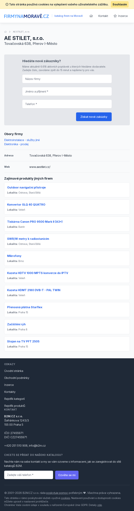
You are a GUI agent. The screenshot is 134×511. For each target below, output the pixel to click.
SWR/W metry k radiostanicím (28, 238)
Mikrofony (14, 256)
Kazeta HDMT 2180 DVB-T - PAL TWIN (33, 290)
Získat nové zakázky (93, 117)
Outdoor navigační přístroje (26, 187)
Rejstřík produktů (14, 406)
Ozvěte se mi (67, 475)
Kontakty (10, 392)
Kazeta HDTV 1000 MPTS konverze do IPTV (37, 273)
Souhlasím (120, 4)
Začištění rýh (16, 324)
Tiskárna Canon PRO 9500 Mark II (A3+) (35, 221)
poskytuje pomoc (57, 493)
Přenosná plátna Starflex (24, 307)
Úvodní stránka (13, 371)
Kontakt (103, 16)
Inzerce (121, 16)
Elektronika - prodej (16, 144)
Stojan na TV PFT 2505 (23, 341)
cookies (65, 498)
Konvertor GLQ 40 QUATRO (26, 204)
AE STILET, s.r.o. (21, 31)
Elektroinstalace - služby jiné (22, 140)
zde (99, 504)
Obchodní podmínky (16, 378)
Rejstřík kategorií (14, 399)
